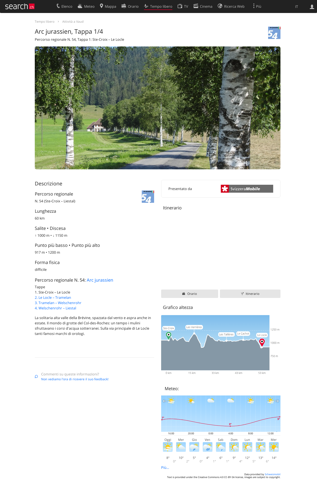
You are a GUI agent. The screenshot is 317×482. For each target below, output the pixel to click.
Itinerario (252, 294)
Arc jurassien (100, 280)
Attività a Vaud (73, 21)
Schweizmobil (272, 474)
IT (296, 6)
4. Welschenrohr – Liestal (55, 308)
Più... (165, 467)
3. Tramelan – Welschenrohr (58, 302)
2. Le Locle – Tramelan (53, 297)
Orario (192, 294)
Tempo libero (44, 21)
